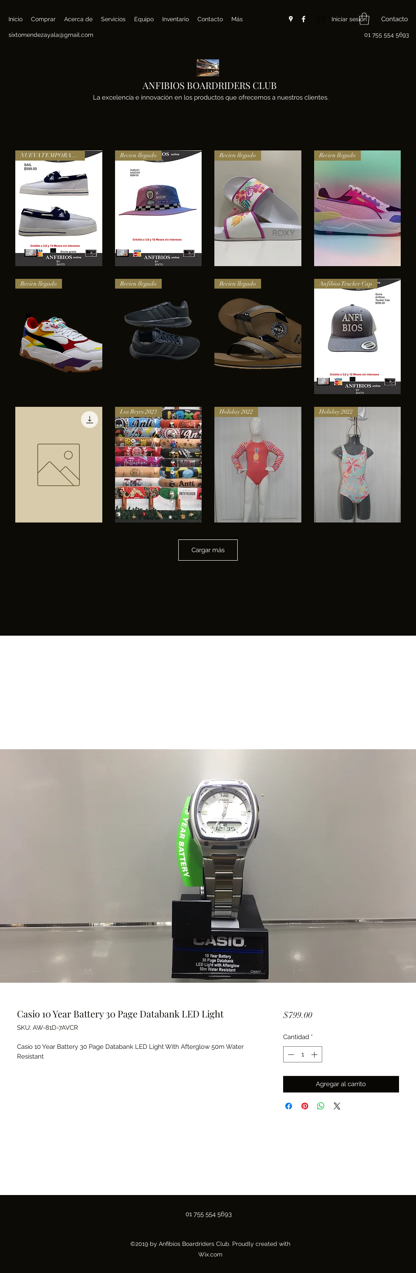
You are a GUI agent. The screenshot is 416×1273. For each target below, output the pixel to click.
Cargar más (208, 550)
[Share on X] (337, 1106)
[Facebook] (303, 19)
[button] (364, 19)
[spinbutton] (302, 1054)
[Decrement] (290, 1054)
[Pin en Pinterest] (305, 1106)
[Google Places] (291, 19)
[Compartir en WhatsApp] (321, 1106)
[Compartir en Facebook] (289, 1106)
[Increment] (315, 1054)
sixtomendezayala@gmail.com (50, 34)
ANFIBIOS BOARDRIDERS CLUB (210, 85)
